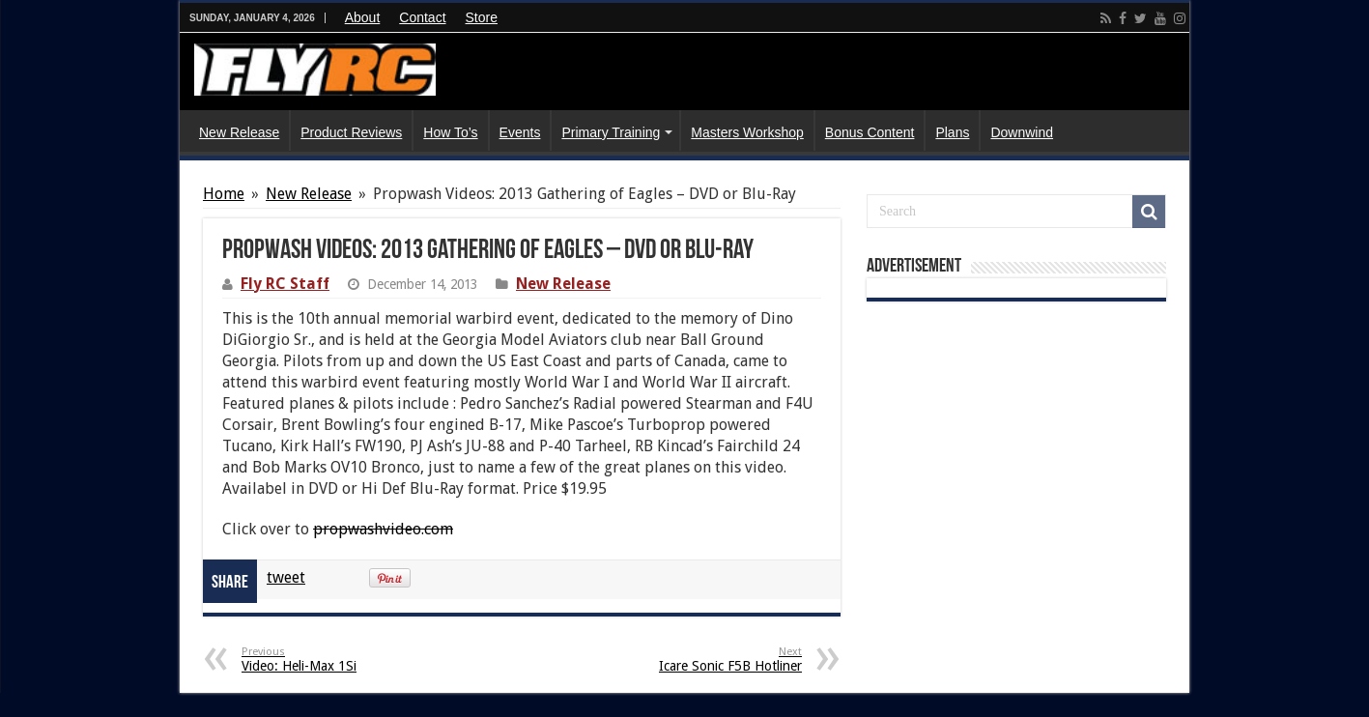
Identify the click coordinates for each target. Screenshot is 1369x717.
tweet (286, 577)
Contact (422, 17)
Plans (952, 132)
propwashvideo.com (383, 529)
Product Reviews (351, 132)
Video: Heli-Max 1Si (341, 659)
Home (223, 194)
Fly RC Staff (285, 283)
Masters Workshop (747, 132)
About (363, 17)
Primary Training (610, 132)
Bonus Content (870, 132)
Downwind (1021, 132)
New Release (239, 132)
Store (482, 17)
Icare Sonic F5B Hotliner (703, 659)
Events (520, 132)
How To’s (450, 132)
